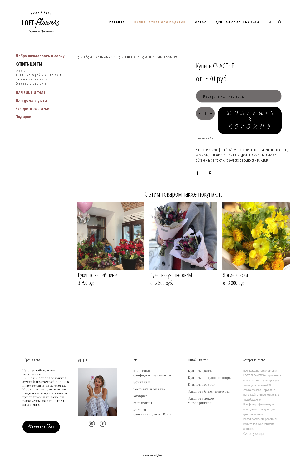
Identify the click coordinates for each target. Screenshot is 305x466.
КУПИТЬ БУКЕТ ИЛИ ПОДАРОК (213, 28)
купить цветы (127, 75)
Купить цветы (200, 370)
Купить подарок (202, 383)
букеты (146, 75)
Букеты (20, 90)
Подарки (23, 135)
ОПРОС (253, 28)
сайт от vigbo (152, 454)
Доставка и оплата (149, 388)
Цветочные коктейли (31, 98)
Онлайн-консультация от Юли (152, 411)
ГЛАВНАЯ (170, 28)
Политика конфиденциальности (152, 372)
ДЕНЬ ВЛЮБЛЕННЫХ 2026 (237, 34)
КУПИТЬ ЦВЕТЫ (28, 83)
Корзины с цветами (30, 103)
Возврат (140, 395)
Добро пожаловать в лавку (40, 75)
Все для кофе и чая (32, 127)
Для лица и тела (30, 111)
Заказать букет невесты (209, 390)
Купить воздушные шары (210, 377)
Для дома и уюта (31, 119)
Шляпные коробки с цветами (38, 94)
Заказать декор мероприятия (201, 399)
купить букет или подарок (94, 75)
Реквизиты (142, 402)
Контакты (142, 381)
